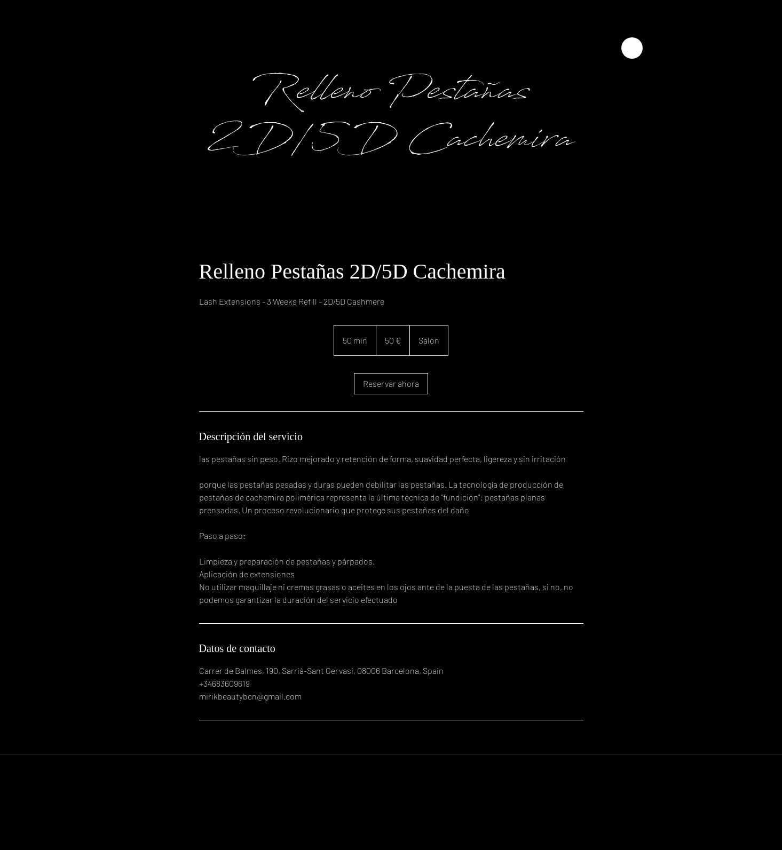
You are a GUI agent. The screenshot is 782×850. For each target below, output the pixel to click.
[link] (391, 383)
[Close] (632, 48)
